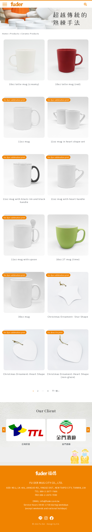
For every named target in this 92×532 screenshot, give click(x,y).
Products (14, 33)
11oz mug (24, 141)
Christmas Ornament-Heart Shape (24, 373)
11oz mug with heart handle (68, 198)
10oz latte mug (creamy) (24, 84)
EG (57, 524)
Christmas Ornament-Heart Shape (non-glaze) (68, 375)
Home (5, 33)
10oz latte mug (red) (67, 84)
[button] (4, 429)
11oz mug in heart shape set (68, 141)
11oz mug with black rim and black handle (24, 200)
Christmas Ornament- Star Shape (68, 316)
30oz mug (24, 316)
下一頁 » (55, 390)
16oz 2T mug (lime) (68, 259)
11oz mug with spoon (24, 259)
